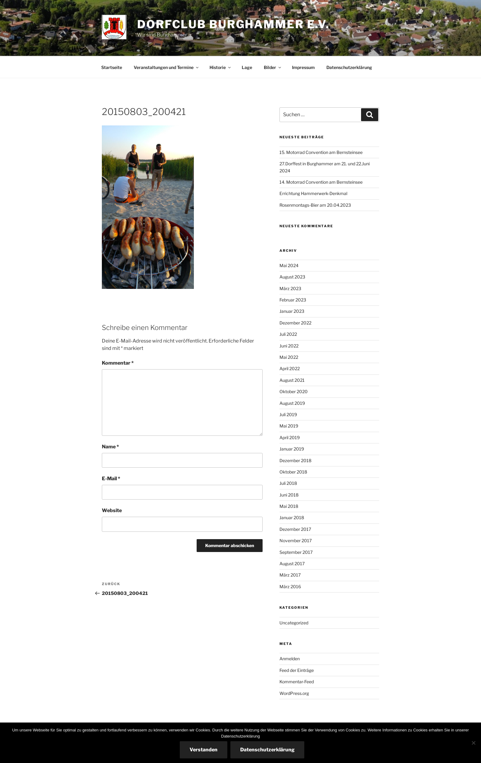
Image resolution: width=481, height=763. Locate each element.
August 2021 (292, 380)
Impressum (303, 67)
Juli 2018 (288, 483)
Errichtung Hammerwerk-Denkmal (313, 193)
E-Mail (111, 478)
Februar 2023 (292, 299)
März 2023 (290, 288)
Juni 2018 (288, 494)
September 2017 (296, 552)
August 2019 (292, 403)
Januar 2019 (291, 448)
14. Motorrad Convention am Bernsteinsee (321, 182)
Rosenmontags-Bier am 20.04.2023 (315, 205)
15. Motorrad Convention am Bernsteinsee (321, 152)
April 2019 (289, 437)
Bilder (273, 67)
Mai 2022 (288, 357)
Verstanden (203, 750)
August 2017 (292, 563)
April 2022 (289, 368)
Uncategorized (293, 622)
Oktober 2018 (293, 471)
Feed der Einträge (296, 670)
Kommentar (118, 363)
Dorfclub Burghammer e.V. (233, 24)
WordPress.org (294, 693)
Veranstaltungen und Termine (166, 67)
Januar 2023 (291, 311)
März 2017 (290, 574)
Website (112, 510)
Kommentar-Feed (296, 681)
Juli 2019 (288, 414)
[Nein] (473, 743)
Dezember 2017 (295, 529)
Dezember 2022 (295, 322)
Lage (247, 67)
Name (110, 447)
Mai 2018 (288, 506)
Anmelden (289, 658)
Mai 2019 (288, 425)
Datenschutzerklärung (349, 67)
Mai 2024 (288, 265)
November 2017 (295, 540)
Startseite (111, 67)
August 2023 (292, 276)
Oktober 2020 (293, 391)
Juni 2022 (288, 345)
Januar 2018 (291, 517)
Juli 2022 (288, 334)
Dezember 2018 (295, 460)
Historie (221, 67)
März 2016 (290, 586)
